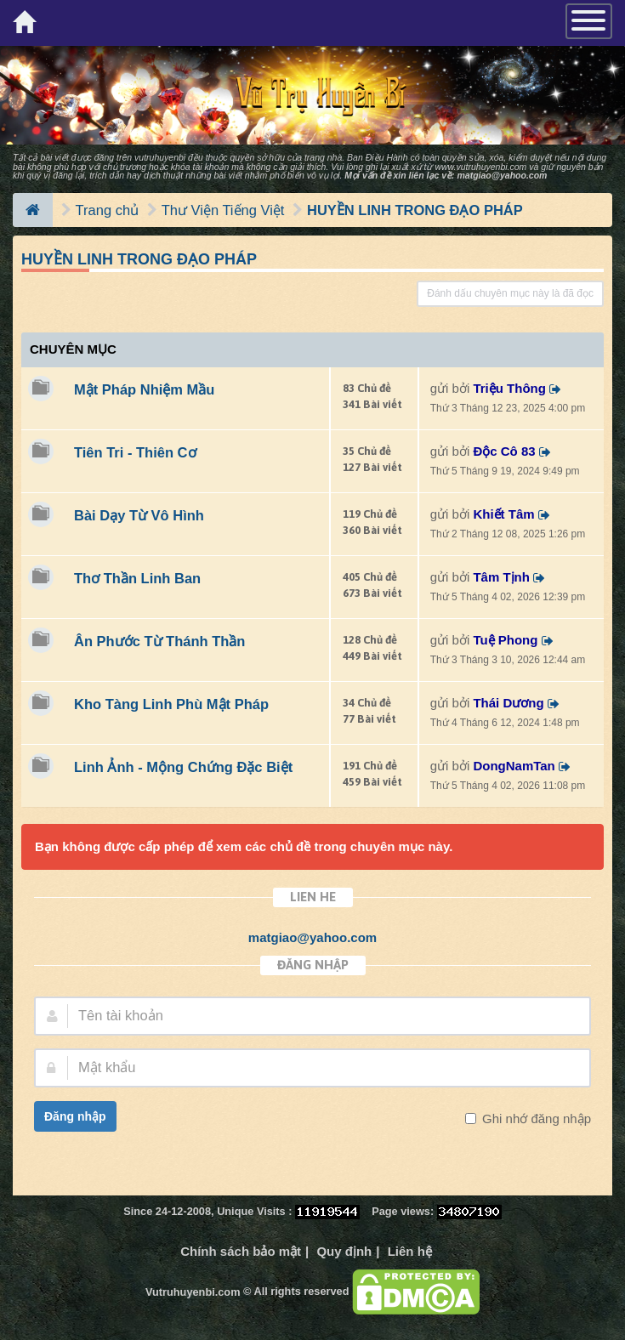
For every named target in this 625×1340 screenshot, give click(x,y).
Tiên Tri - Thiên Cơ (135, 452)
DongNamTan (513, 765)
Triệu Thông (509, 388)
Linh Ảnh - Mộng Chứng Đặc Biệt (183, 767)
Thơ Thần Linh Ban (137, 578)
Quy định (344, 1251)
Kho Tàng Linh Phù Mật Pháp (171, 704)
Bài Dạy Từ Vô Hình (139, 515)
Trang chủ (107, 210)
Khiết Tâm (503, 514)
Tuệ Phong (505, 640)
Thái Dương (508, 703)
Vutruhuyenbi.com (192, 1292)
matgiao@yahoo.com (502, 175)
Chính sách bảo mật (240, 1251)
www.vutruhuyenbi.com (480, 167)
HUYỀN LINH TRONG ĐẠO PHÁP (415, 210)
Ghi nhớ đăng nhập (535, 1118)
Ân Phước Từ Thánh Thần (159, 641)
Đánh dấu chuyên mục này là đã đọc (510, 293)
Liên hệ (410, 1251)
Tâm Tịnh (501, 577)
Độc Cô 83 (504, 451)
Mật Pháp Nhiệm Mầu (144, 389)
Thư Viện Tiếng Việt (223, 210)
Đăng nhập (75, 1116)
